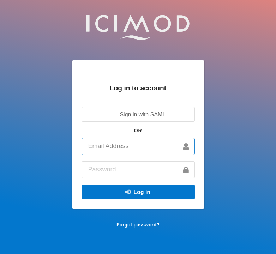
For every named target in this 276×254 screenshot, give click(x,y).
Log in (137, 192)
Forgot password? (138, 225)
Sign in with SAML (137, 114)
